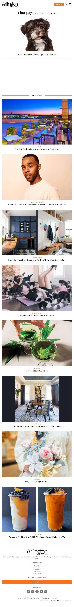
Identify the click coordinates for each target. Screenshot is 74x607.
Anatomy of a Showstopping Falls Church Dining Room (37, 426)
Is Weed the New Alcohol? (37, 371)
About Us (37, 566)
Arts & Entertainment (37, 202)
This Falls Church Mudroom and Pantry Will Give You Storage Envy (37, 260)
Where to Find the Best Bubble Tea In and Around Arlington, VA (37, 537)
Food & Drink (37, 147)
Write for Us (37, 573)
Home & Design (37, 257)
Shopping (37, 479)
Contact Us (37, 568)
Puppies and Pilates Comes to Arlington (37, 315)
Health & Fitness (37, 313)
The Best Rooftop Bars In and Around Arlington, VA (37, 149)
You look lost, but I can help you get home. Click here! (37, 55)
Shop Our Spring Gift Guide (37, 481)
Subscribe (37, 569)
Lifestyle (37, 368)
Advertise (37, 571)
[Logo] (10, 4)
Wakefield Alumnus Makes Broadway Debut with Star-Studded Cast (37, 204)
